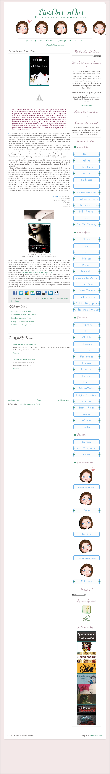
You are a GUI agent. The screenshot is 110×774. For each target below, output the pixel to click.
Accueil (29, 40)
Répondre (16, 353)
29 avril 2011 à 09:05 (28, 360)
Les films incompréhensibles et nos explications (37, 273)
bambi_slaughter (18, 344)
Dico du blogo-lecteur (55, 44)
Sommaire (39, 40)
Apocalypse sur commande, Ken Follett (23, 322)
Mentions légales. (86, 105)
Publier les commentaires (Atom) (30, 404)
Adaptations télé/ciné (48, 298)
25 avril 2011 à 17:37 (30, 344)
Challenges (62, 40)
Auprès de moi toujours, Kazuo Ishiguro (23, 315)
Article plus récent (14, 400)
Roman (17, 301)
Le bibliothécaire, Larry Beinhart (21, 325)
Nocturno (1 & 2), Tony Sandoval (21, 311)
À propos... (50, 40)
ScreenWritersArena (96, 736)
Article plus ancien (64, 400)
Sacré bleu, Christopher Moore (21, 318)
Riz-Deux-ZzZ (17, 360)
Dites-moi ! (79, 40)
